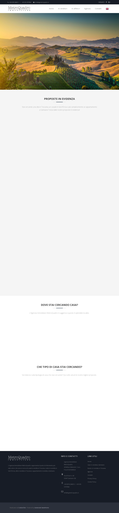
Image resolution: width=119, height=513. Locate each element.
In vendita (62, 9)
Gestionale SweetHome (41, 508)
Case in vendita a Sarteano (96, 465)
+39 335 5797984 (26, 2)
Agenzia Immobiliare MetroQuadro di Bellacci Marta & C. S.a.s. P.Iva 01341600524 (72, 466)
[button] (34, 64)
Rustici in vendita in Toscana (97, 468)
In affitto (76, 9)
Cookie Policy (92, 482)
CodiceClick (22, 508)
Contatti (98, 9)
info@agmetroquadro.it (41, 2)
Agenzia (87, 9)
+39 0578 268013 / (14, 2)
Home (51, 9)
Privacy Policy (92, 478)
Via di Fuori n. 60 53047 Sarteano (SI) (70, 477)
